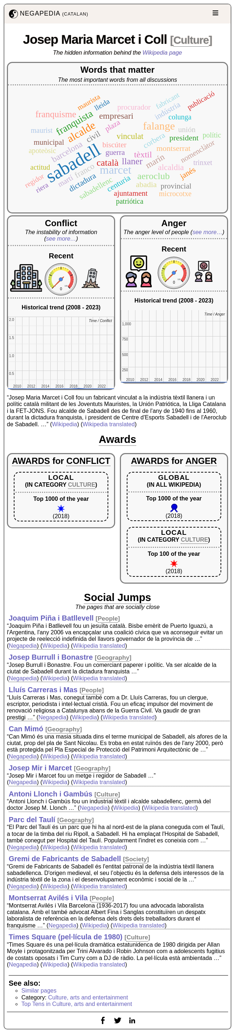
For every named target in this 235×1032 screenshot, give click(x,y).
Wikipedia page (162, 53)
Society (136, 859)
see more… (61, 239)
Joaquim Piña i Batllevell (51, 618)
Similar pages (38, 990)
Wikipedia (64, 424)
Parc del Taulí (32, 820)
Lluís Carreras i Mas (43, 690)
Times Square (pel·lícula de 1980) (65, 937)
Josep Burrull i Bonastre (51, 657)
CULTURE (81, 485)
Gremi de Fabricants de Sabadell (65, 859)
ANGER (201, 461)
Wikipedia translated (109, 424)
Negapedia (23, 646)
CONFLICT (88, 461)
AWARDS (31, 461)
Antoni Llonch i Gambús (50, 794)
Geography (113, 657)
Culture (191, 40)
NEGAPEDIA (47, 14)
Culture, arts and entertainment (88, 997)
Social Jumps (117, 597)
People (108, 618)
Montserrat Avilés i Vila (48, 898)
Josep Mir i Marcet (40, 768)
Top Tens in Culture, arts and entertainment (76, 1004)
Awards (118, 439)
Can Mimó (26, 729)
